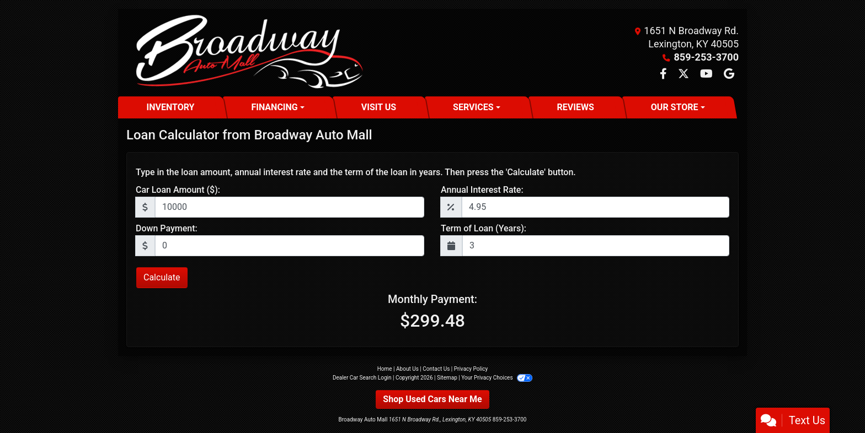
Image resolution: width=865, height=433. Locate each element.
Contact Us (436, 369)
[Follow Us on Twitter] (685, 74)
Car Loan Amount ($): (178, 190)
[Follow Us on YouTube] (707, 74)
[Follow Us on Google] (729, 74)
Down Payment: (166, 228)
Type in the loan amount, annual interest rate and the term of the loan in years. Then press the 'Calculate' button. (356, 172)
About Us (407, 369)
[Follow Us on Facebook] (664, 74)
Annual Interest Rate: (482, 190)
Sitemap (447, 378)
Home (384, 369)
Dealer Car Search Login (362, 378)
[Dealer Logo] (247, 52)
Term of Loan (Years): (483, 228)
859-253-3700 (706, 57)
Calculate (161, 277)
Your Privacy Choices (496, 378)
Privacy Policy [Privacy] (471, 369)
